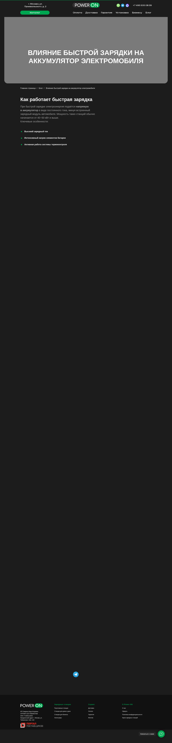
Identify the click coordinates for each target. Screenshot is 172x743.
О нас (124, 708)
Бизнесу (137, 12)
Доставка (91, 12)
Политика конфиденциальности (132, 714)
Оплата (77, 12)
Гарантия (106, 12)
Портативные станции (61, 708)
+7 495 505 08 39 (142, 5)
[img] (96, 674)
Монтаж (90, 718)
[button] (35, 13)
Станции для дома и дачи (62, 711)
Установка (122, 12)
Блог (148, 12)
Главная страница (28, 88)
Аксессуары (58, 718)
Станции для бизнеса (61, 714)
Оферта (124, 711)
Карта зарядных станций (130, 718)
